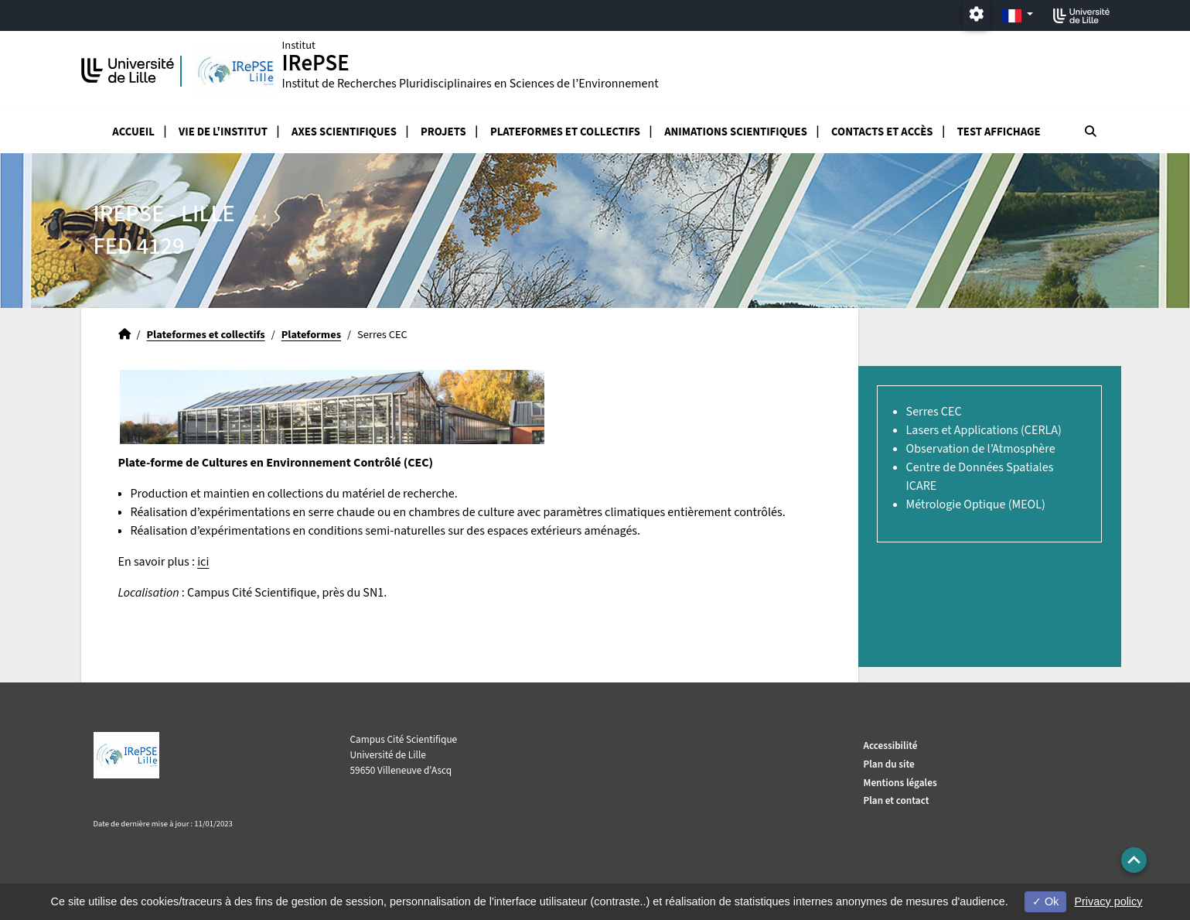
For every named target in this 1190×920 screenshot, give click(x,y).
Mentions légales (900, 782)
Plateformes (311, 335)
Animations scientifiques (735, 132)
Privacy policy (1108, 901)
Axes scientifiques (344, 132)
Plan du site (889, 764)
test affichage (999, 132)
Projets (443, 132)
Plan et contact (896, 800)
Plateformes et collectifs (565, 132)
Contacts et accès (882, 132)
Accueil (133, 132)
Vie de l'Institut (223, 132)
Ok (1045, 901)
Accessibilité (891, 745)
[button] (1134, 860)
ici (203, 561)
